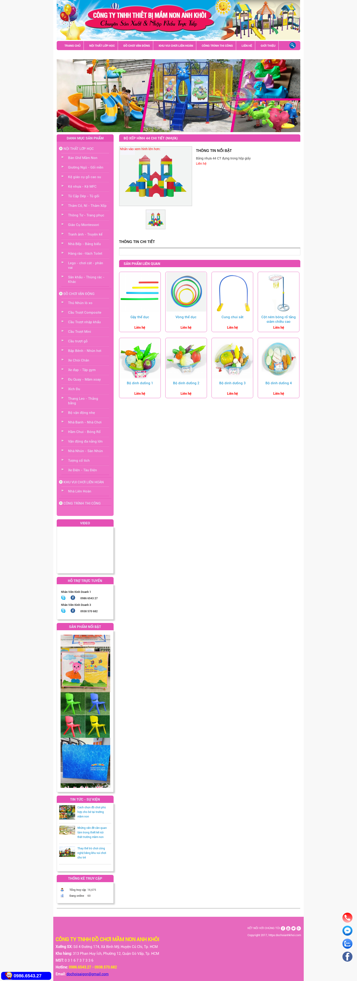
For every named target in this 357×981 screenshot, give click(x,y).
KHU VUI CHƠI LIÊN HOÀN (176, 46)
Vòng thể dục (186, 317)
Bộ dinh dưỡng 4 (278, 383)
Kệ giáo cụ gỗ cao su (84, 177)
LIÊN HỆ (247, 46)
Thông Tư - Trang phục (86, 215)
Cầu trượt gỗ (78, 341)
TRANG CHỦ (72, 46)
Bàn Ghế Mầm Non (82, 158)
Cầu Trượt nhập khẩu (84, 322)
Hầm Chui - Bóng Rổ (84, 432)
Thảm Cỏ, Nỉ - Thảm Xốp (87, 206)
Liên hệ (201, 163)
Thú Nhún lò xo (80, 303)
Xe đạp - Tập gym (82, 370)
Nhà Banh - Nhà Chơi (85, 422)
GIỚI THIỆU (268, 46)
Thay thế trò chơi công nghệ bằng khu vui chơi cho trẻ (91, 853)
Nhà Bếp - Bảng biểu (84, 244)
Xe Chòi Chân (78, 360)
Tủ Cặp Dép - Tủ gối (83, 196)
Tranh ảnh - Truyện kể (85, 234)
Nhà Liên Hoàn (79, 491)
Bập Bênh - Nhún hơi (84, 351)
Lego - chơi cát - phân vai (85, 265)
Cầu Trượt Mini (79, 332)
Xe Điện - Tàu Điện (82, 470)
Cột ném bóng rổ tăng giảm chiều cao (278, 319)
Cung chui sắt (232, 317)
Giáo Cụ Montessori (83, 225)
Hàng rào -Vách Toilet (85, 253)
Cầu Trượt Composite (84, 312)
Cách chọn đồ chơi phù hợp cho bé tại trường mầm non (91, 812)
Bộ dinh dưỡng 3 (232, 383)
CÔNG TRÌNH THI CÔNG (217, 46)
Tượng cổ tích (79, 460)
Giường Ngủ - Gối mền (85, 167)
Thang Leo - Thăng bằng (83, 401)
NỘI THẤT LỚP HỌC (102, 46)
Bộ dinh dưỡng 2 (186, 383)
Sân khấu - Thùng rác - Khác (85, 55)
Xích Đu (74, 389)
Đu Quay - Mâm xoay (84, 379)
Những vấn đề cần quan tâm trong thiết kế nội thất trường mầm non (92, 832)
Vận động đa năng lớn (85, 441)
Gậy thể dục (139, 317)
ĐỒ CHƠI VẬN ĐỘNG (136, 46)
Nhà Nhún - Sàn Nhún (85, 451)
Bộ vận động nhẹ (81, 413)
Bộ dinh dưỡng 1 (140, 383)
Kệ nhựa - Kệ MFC (82, 186)
